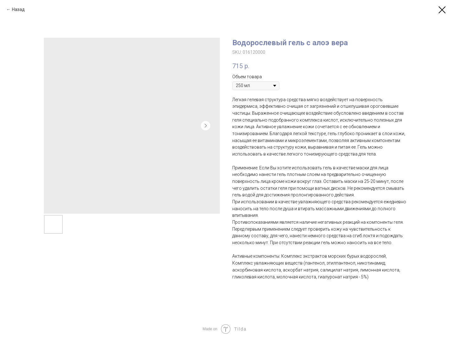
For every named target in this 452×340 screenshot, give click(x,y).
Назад (18, 9)
